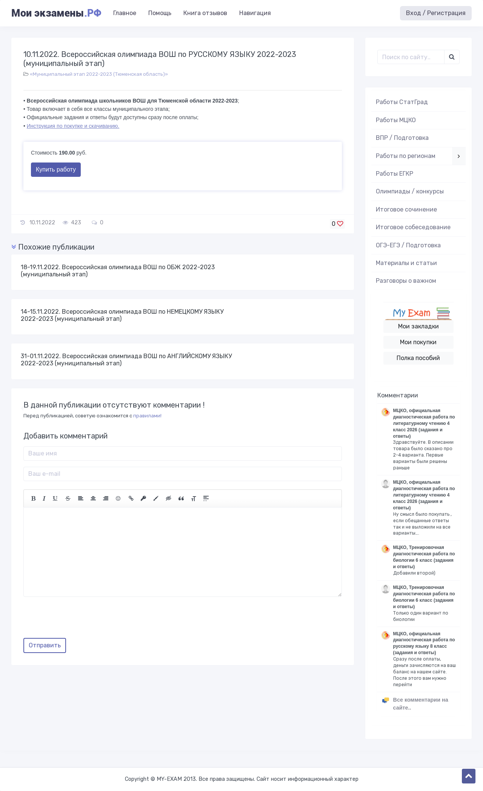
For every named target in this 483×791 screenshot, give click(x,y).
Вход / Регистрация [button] (436, 13)
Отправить (45, 645)
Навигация (255, 13)
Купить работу (56, 169)
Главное (124, 13)
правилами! (147, 415)
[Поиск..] (411, 57)
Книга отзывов (205, 13)
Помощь (159, 13)
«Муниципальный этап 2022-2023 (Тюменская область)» (99, 74)
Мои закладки (418, 326)
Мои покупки (418, 342)
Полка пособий (418, 358)
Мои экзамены (56, 13)
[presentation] (80, 620)
